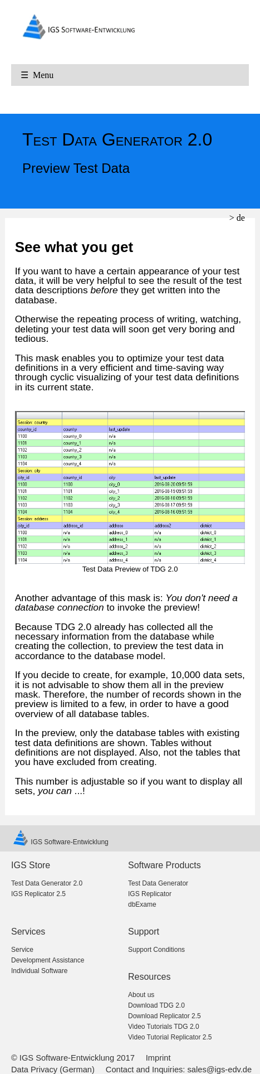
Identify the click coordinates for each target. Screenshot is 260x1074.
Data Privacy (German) (53, 1069)
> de (237, 217)
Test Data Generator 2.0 (46, 883)
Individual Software (39, 971)
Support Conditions (156, 950)
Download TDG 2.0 (156, 1005)
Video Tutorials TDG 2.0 (163, 1027)
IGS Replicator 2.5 (38, 894)
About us (141, 995)
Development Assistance (47, 960)
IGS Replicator (149, 894)
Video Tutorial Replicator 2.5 (170, 1037)
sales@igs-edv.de (220, 1069)
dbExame (142, 904)
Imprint (158, 1057)
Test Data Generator (158, 883)
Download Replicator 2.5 (164, 1016)
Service (22, 950)
